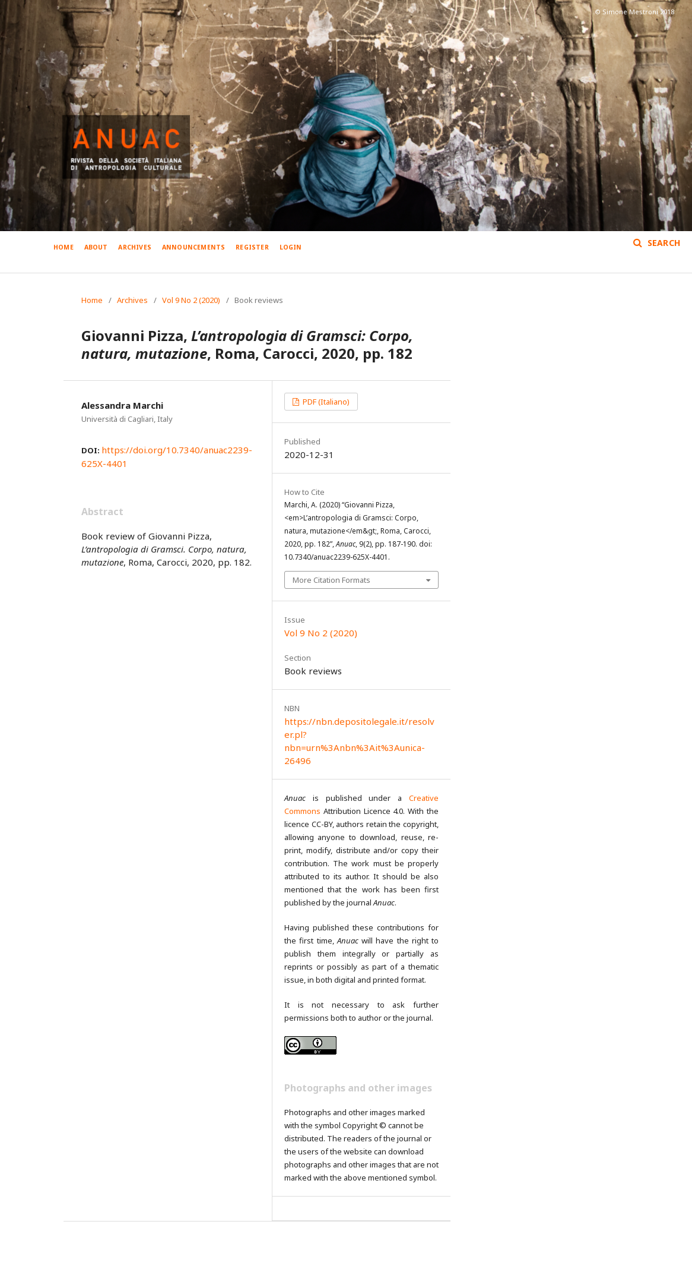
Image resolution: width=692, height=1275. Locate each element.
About (96, 247)
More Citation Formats (331, 580)
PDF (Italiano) (325, 401)
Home (63, 247)
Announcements (194, 247)
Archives (134, 247)
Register (252, 247)
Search (662, 242)
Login (291, 247)
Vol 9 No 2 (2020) (191, 300)
